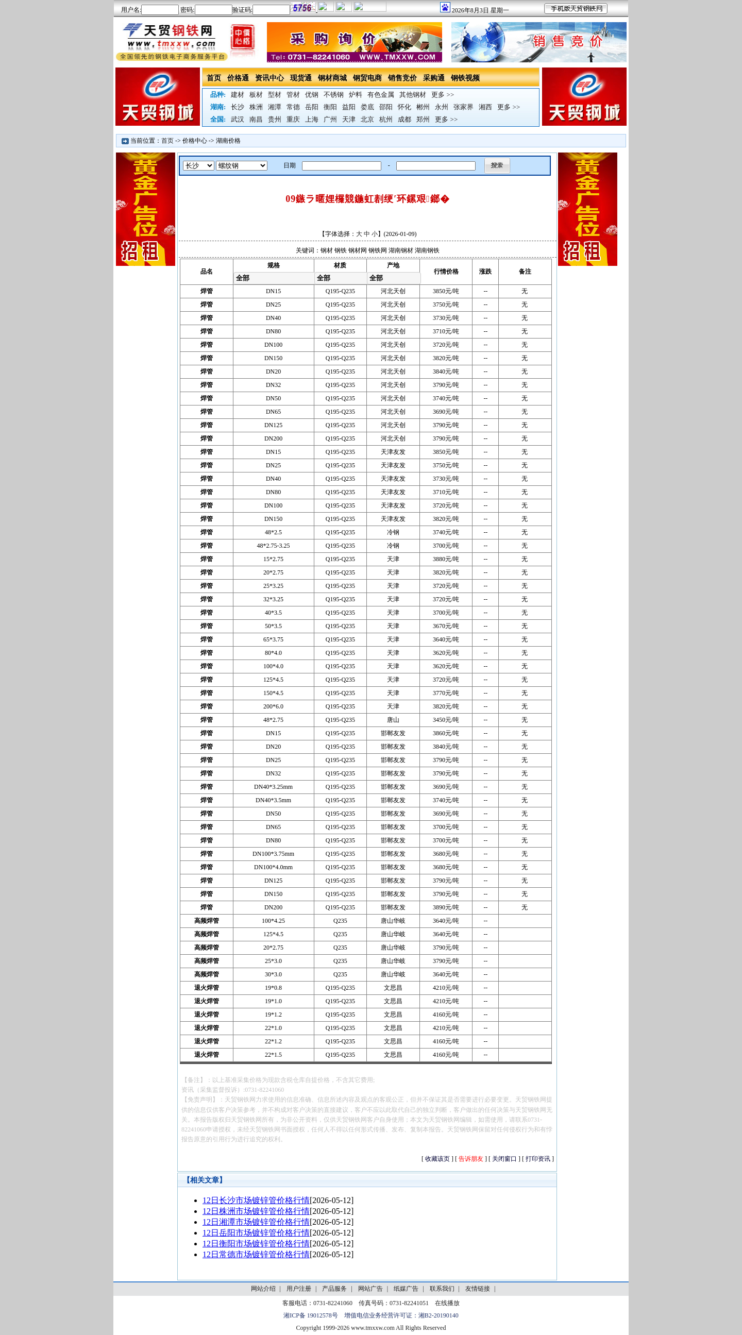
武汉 (237, 119)
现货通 (301, 78)
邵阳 (386, 107)
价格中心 (194, 140)
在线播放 (447, 1303)
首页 (214, 78)
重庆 (293, 119)
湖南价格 (228, 140)
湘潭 (274, 107)
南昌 (256, 119)
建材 (237, 94)
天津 (349, 119)
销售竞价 (402, 78)
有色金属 (380, 94)
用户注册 (298, 1288)
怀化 (404, 107)
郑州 (423, 119)
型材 (274, 94)
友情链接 (477, 1288)
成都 (404, 119)
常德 (293, 107)
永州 (441, 107)
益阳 (349, 107)
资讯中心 (269, 78)
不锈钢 (334, 94)
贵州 (274, 119)
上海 (311, 119)
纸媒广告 (406, 1288)
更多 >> (442, 94)
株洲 (256, 107)
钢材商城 (332, 78)
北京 (367, 119)
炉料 (355, 94)
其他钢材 (412, 94)
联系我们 (442, 1288)
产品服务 (334, 1288)
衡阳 (330, 107)
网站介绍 (263, 1288)
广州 (330, 119)
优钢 (311, 94)
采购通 (434, 78)
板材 (256, 94)
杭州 (386, 119)
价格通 (238, 78)
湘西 (485, 107)
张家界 (463, 107)
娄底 (367, 107)
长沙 (237, 107)
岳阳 (311, 107)
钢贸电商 (367, 78)
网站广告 (370, 1288)
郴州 (423, 107)
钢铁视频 (465, 78)
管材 (293, 94)
